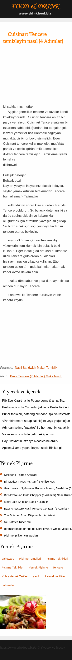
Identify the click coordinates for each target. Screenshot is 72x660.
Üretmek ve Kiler (54, 576)
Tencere (58, 567)
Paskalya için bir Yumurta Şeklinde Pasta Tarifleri (36, 407)
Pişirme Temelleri (30, 558)
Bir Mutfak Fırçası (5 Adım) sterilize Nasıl (30, 481)
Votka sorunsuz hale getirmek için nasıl (29, 434)
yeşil (36, 576)
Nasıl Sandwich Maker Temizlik (36, 367)
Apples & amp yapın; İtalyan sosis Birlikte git (32, 447)
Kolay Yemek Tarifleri (15, 576)
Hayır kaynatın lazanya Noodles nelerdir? (30, 441)
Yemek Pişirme (38, 567)
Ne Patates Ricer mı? (18, 522)
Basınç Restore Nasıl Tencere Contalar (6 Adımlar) (37, 508)
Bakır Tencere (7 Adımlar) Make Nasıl (36, 376)
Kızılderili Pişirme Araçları (20, 474)
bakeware (8, 558)
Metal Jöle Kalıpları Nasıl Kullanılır (26, 501)
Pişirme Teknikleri (57, 558)
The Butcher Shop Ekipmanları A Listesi (29, 515)
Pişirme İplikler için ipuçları (21, 535)
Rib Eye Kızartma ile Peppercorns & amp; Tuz (33, 400)
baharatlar (8, 585)
